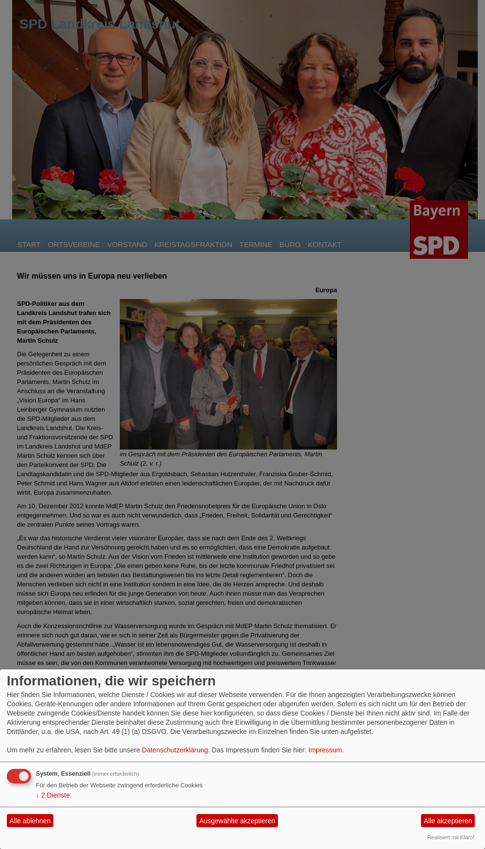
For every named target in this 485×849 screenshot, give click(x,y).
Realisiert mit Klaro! (450, 837)
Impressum (325, 750)
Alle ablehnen (30, 821)
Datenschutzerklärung (175, 750)
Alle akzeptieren (448, 821)
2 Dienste (53, 795)
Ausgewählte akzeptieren (237, 821)
